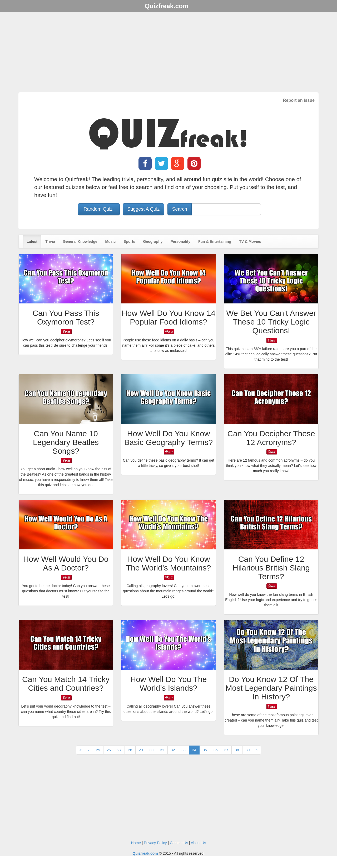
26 (109, 750)
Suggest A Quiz (143, 209)
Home (136, 843)
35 (205, 750)
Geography (153, 241)
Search (179, 209)
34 (194, 750)
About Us (198, 843)
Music (110, 241)
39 (248, 750)
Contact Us (179, 843)
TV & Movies (250, 241)
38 (237, 750)
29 (141, 750)
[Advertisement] (168, 53)
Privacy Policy (155, 843)
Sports (129, 241)
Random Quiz (98, 209)
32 (173, 750)
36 (216, 750)
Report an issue (299, 100)
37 (226, 750)
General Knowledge (80, 241)
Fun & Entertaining (214, 241)
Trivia (50, 241)
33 (183, 750)
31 (162, 750)
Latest (32, 241)
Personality (180, 241)
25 (98, 750)
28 (130, 750)
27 (119, 750)
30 (151, 750)
